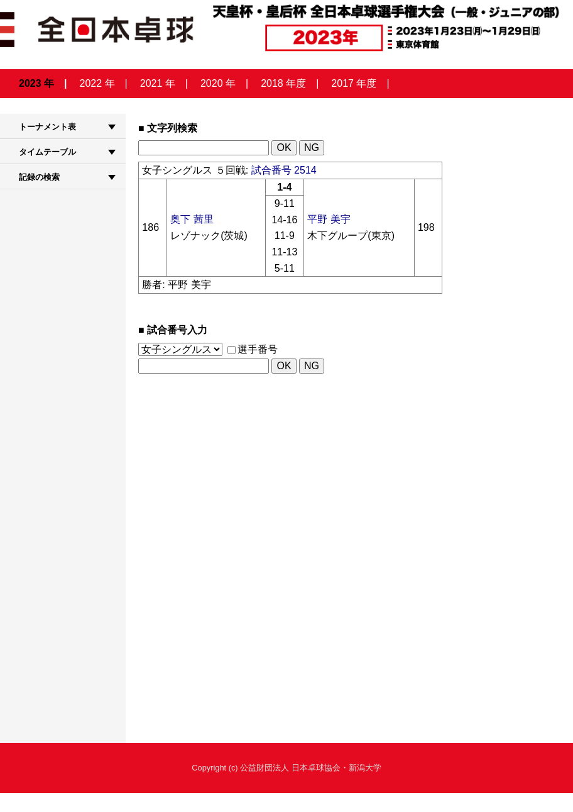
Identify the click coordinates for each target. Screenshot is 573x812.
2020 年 (218, 83)
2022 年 (97, 83)
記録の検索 (39, 177)
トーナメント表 (47, 126)
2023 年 (36, 83)
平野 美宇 (328, 219)
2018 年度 (283, 83)
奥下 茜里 (191, 219)
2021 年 (157, 83)
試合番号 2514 (284, 170)
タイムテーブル (47, 152)
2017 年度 (353, 83)
